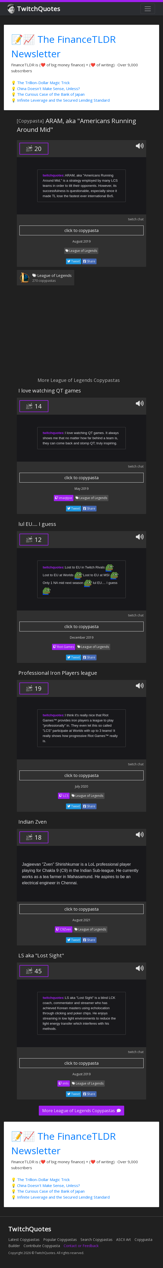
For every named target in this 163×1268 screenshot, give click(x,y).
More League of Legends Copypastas (81, 1110)
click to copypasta (81, 230)
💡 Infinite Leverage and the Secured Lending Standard (60, 100)
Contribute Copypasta (42, 1245)
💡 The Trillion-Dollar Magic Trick (40, 82)
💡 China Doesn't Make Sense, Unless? (45, 88)
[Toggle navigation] (147, 9)
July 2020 (81, 786)
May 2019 (81, 488)
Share (89, 261)
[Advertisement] (81, 334)
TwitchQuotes (34, 9)
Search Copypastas (96, 1239)
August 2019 (81, 241)
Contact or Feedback (81, 1245)
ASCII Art (123, 1239)
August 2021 (81, 920)
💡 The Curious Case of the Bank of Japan (48, 94)
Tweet (73, 261)
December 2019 (81, 637)
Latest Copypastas (24, 1239)
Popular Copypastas (60, 1239)
